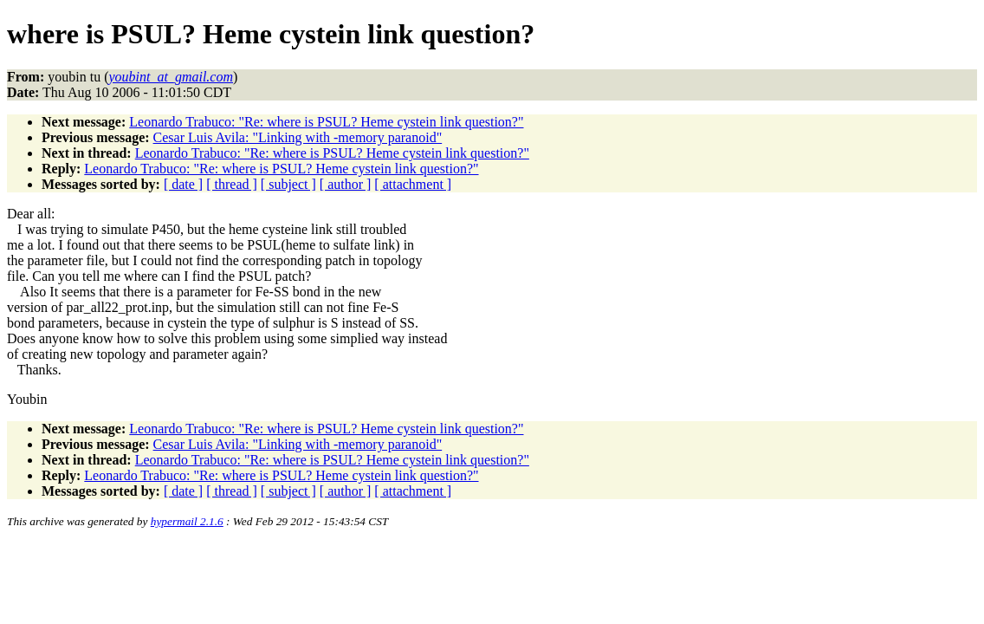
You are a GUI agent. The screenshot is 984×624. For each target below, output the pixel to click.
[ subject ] (288, 184)
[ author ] (346, 184)
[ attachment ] (412, 184)
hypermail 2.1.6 (187, 521)
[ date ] (183, 184)
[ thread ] (231, 184)
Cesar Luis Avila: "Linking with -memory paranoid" (298, 137)
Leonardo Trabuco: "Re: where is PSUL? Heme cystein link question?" (326, 121)
